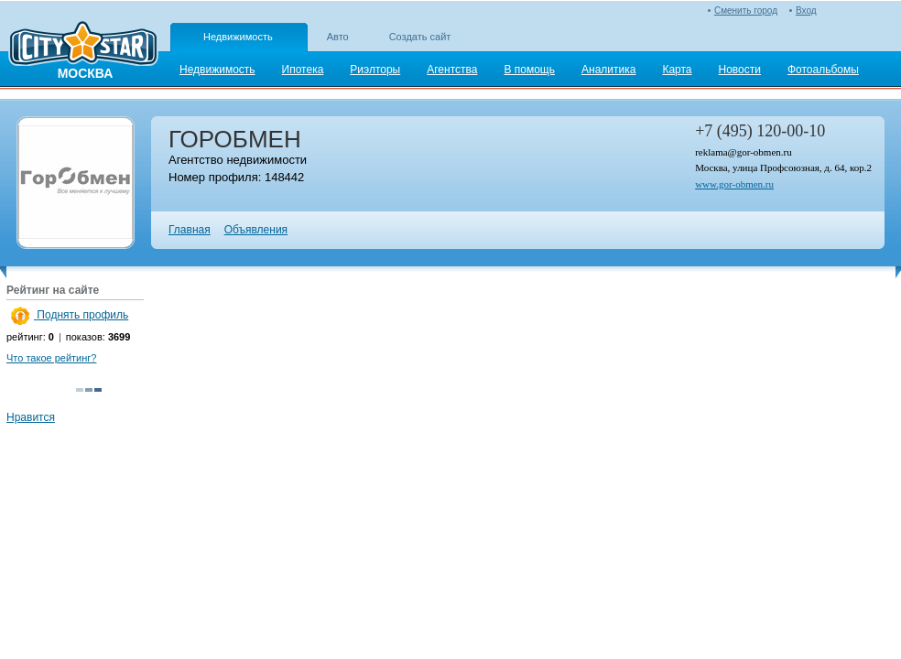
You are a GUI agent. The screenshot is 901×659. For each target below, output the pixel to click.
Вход (806, 10)
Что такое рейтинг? (51, 357)
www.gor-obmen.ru (734, 183)
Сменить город (745, 10)
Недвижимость (238, 36)
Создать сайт (420, 36)
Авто (338, 36)
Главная (189, 229)
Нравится (30, 417)
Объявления (256, 229)
